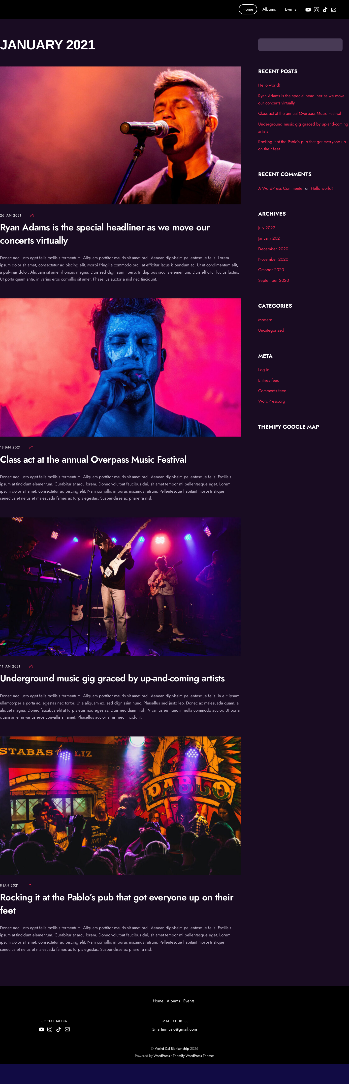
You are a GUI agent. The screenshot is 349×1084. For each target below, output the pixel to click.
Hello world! (269, 85)
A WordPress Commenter (281, 188)
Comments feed (272, 391)
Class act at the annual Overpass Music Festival (93, 459)
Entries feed (269, 380)
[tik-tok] (325, 9)
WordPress (162, 1055)
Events (290, 9)
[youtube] (307, 9)
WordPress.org (271, 401)
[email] (333, 9)
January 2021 (270, 238)
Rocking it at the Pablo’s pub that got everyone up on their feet (116, 904)
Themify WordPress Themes (193, 1055)
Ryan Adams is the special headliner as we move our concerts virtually (105, 234)
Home (248, 9)
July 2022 (266, 228)
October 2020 (271, 270)
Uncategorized (271, 330)
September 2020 (273, 280)
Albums (269, 9)
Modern (265, 320)
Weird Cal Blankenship (172, 1048)
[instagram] (316, 9)
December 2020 (273, 249)
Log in (263, 370)
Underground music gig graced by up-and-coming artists (112, 678)
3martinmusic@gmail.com (174, 1029)
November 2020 (273, 259)
